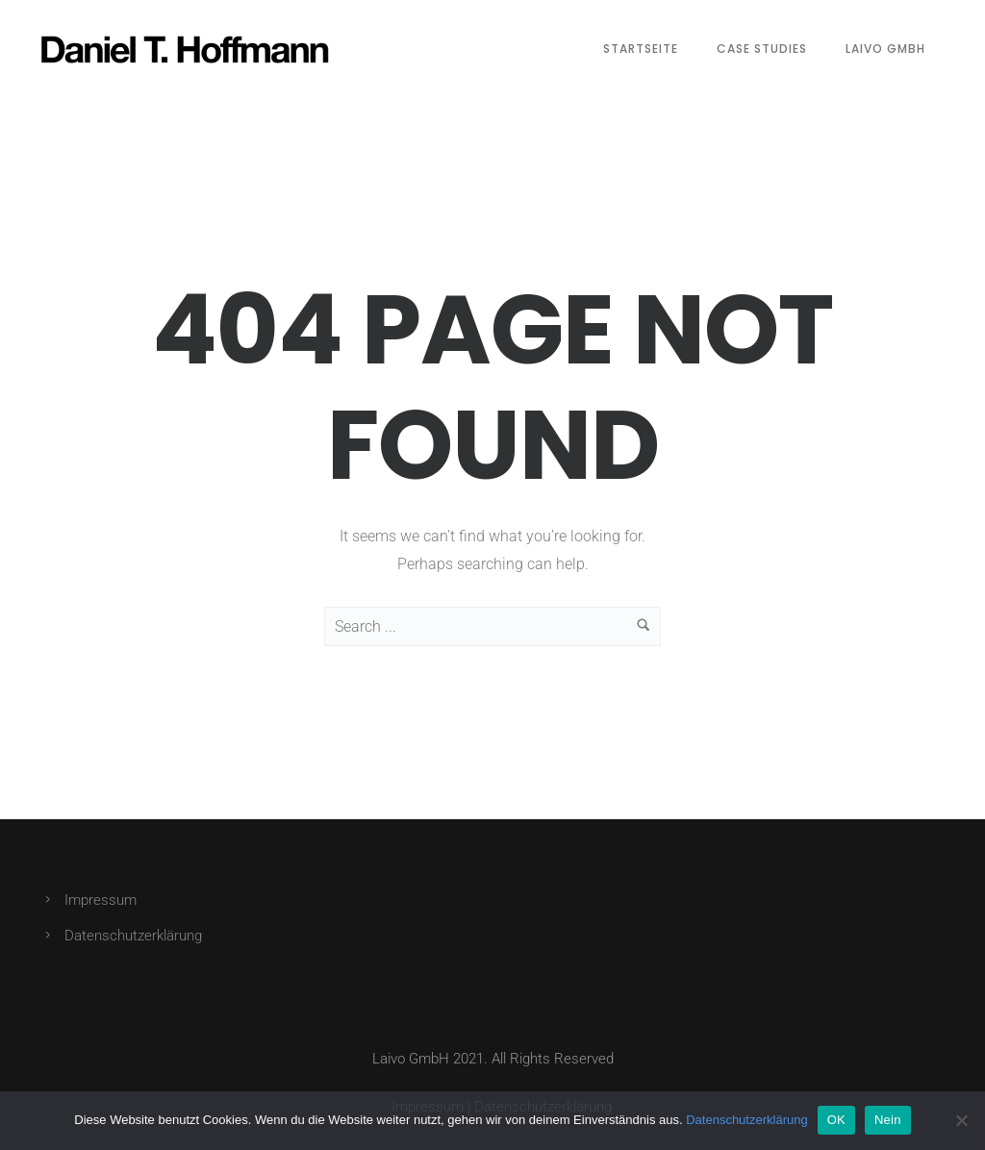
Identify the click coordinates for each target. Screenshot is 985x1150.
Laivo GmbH (885, 48)
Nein (887, 1119)
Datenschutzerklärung (133, 935)
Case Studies (762, 48)
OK (836, 1119)
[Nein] (961, 1120)
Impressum (100, 900)
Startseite (640, 48)
